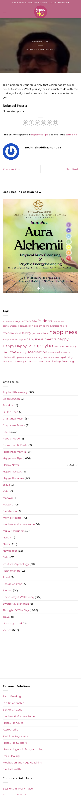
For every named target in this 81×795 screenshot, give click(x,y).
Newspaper (10, 550)
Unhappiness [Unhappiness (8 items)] (60, 361)
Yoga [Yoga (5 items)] (72, 361)
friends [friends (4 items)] (18, 333)
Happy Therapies (13, 478)
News (6, 544)
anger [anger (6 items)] (18, 321)
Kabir (6, 491)
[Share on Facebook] (31, 123)
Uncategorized (12, 623)
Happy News (11, 465)
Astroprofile (10, 729)
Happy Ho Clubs (13, 722)
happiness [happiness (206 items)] (63, 332)
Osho (6, 557)
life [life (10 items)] (5, 352)
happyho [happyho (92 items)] (42, 345)
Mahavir (8, 498)
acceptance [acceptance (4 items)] (8, 321)
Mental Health (12, 517)
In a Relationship (13, 703)
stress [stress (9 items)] (29, 361)
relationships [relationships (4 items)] (31, 357)
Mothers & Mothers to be (19, 524)
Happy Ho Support (15, 742)
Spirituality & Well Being (18, 597)
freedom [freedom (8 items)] (8, 333)
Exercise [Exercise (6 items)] (54, 325)
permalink (71, 134)
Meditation (10, 511)
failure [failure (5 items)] (63, 326)
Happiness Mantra (14, 451)
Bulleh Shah (10, 412)
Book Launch (11, 398)
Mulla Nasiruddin (14, 531)
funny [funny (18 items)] (26, 333)
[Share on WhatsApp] (25, 123)
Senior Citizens (12, 584)
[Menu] (5, 12)
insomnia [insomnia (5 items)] (67, 346)
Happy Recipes (12, 471)
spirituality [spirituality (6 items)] (67, 357)
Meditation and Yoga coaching (22, 762)
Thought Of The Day (16, 610)
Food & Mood (11, 438)
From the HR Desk (15, 445)
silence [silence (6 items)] (50, 357)
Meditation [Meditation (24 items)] (37, 352)
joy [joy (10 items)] (75, 346)
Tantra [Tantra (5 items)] (47, 361)
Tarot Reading (12, 696)
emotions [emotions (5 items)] (44, 326)
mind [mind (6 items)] (51, 352)
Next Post (72, 169)
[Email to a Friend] (43, 123)
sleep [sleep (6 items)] (57, 357)
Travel (6, 617)
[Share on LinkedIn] (55, 123)
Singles (7, 590)
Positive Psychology (16, 564)
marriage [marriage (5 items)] (22, 352)
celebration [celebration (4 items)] (58, 321)
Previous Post (12, 169)
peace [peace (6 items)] (20, 357)
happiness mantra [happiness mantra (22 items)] (41, 339)
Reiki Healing (11, 756)
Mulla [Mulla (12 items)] (58, 352)
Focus (7, 432)
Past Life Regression (16, 736)
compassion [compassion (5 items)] (26, 326)
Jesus (6, 484)
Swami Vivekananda (16, 603)
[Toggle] (77, 465)
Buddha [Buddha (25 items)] (45, 321)
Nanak (7, 537)
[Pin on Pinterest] (49, 123)
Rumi (6, 577)
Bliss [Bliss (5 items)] (34, 321)
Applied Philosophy (15, 392)
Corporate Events (14, 425)
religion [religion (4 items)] (42, 357)
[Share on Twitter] (37, 123)
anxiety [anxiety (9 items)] (26, 321)
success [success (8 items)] (39, 361)
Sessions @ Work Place (18, 788)
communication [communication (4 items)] (11, 326)
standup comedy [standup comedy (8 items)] (14, 361)
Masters (8, 504)
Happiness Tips (40, 42)
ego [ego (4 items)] (36, 326)
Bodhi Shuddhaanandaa (42, 49)
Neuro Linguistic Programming (23, 749)
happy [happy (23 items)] (62, 339)
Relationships (11, 570)
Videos (7, 630)
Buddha (8, 405)
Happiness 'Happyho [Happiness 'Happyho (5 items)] (14, 339)
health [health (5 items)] (57, 346)
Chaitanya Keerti (13, 418)
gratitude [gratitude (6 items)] (43, 333)
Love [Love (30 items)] (12, 352)
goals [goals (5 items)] (35, 333)
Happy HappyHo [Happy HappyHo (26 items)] (17, 346)
